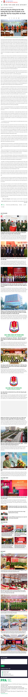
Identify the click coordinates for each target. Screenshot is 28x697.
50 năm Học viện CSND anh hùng (12, 204)
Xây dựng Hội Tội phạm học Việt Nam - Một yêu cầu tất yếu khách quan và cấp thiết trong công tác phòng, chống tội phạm (14, 339)
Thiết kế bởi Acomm (4, 693)
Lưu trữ (24, 204)
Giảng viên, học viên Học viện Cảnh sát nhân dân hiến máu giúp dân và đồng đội (20, 534)
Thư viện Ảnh (4, 522)
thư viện (2, 206)
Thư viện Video (4, 477)
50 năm (20, 204)
